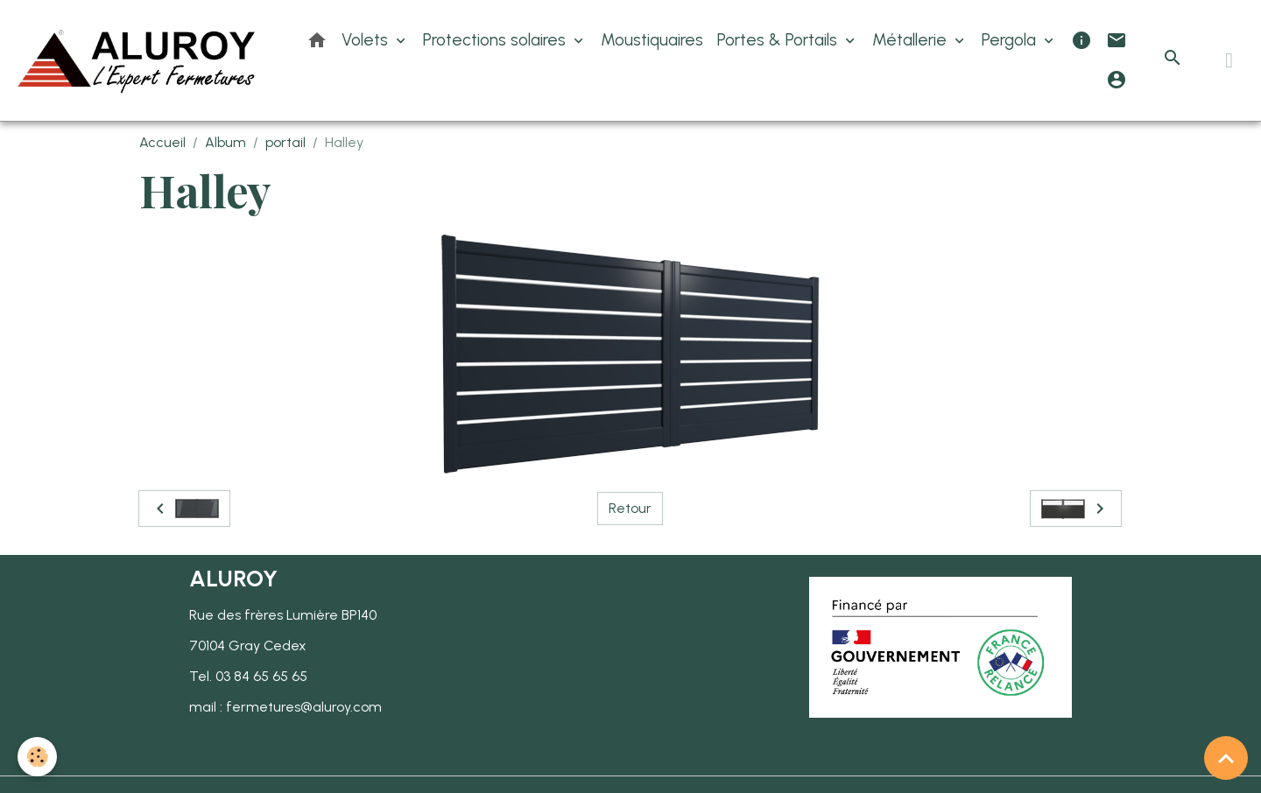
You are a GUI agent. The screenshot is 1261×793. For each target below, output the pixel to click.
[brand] (137, 60)
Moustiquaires (652, 40)
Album (225, 142)
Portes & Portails (779, 40)
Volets (367, 40)
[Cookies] (37, 756)
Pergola (1011, 40)
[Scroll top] (1226, 758)
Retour (630, 508)
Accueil (162, 142)
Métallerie (911, 40)
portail (285, 142)
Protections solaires (496, 40)
